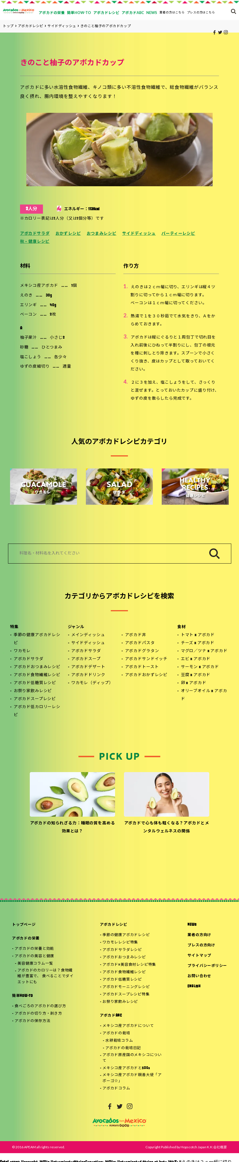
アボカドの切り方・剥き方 (38, 1013)
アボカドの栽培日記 (123, 1048)
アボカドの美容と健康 (34, 956)
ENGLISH (193, 986)
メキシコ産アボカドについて (128, 1026)
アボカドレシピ (113, 925)
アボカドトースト (142, 667)
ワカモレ (22, 651)
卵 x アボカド (193, 683)
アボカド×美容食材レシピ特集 (129, 965)
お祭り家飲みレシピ (33, 691)
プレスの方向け (201, 945)
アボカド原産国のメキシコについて (132, 1058)
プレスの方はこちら (201, 12)
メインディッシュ (88, 635)
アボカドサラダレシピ (122, 950)
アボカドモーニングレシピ (126, 987)
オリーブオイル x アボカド (204, 695)
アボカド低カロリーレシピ (37, 711)
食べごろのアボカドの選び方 (40, 1006)
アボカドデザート (88, 667)
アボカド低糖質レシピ (35, 683)
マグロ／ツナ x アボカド (204, 651)
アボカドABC (111, 1015)
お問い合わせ (199, 976)
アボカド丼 (135, 635)
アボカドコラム (116, 1088)
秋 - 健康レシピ (35, 242)
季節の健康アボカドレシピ (37, 639)
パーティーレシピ (178, 234)
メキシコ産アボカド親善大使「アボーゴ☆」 (132, 1078)
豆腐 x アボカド (196, 675)
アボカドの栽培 (116, 1033)
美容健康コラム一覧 (35, 963)
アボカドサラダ (35, 234)
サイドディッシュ (139, 234)
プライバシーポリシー (207, 966)
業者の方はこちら (172, 12)
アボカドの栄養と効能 (34, 949)
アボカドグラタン (142, 651)
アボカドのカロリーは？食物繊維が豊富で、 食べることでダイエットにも (45, 976)
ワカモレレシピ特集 (120, 942)
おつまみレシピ (101, 234)
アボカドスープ (86, 659)
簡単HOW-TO (22, 996)
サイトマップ (199, 955)
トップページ (24, 925)
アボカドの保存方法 (32, 1021)
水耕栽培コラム (119, 1041)
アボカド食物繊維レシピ (37, 675)
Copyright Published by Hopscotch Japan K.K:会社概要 (186, 1147)
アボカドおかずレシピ (146, 675)
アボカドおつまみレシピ (37, 667)
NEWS (191, 925)
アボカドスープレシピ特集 (125, 994)
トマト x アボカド (198, 635)
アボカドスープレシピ (35, 699)
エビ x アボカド (196, 659)
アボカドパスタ (140, 643)
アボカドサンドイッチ (146, 659)
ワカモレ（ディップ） (92, 683)
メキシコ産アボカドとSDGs (126, 1068)
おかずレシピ (68, 234)
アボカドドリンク (88, 675)
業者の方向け (199, 935)
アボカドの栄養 (25, 938)
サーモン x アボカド (200, 667)
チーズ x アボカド (197, 643)
